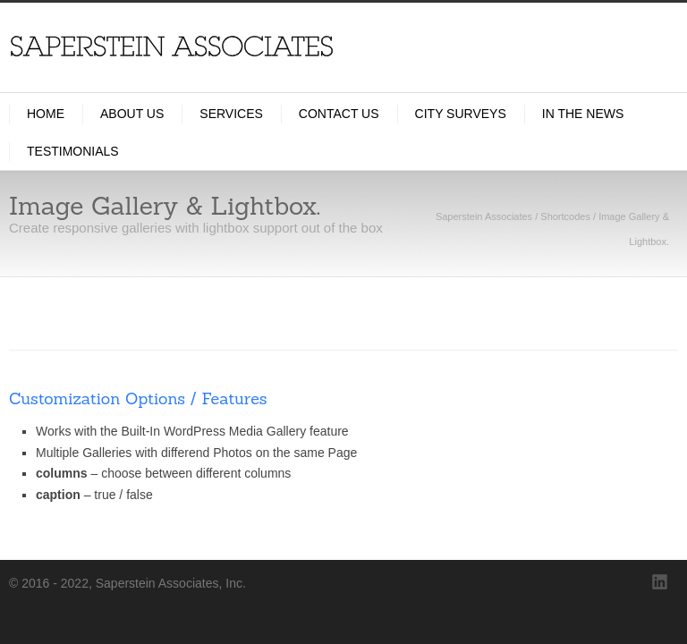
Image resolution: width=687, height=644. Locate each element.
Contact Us (339, 113)
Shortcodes (565, 216)
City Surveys (460, 113)
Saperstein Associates (484, 216)
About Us (132, 113)
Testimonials (73, 151)
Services (231, 113)
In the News (583, 113)
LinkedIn (660, 582)
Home (45, 113)
